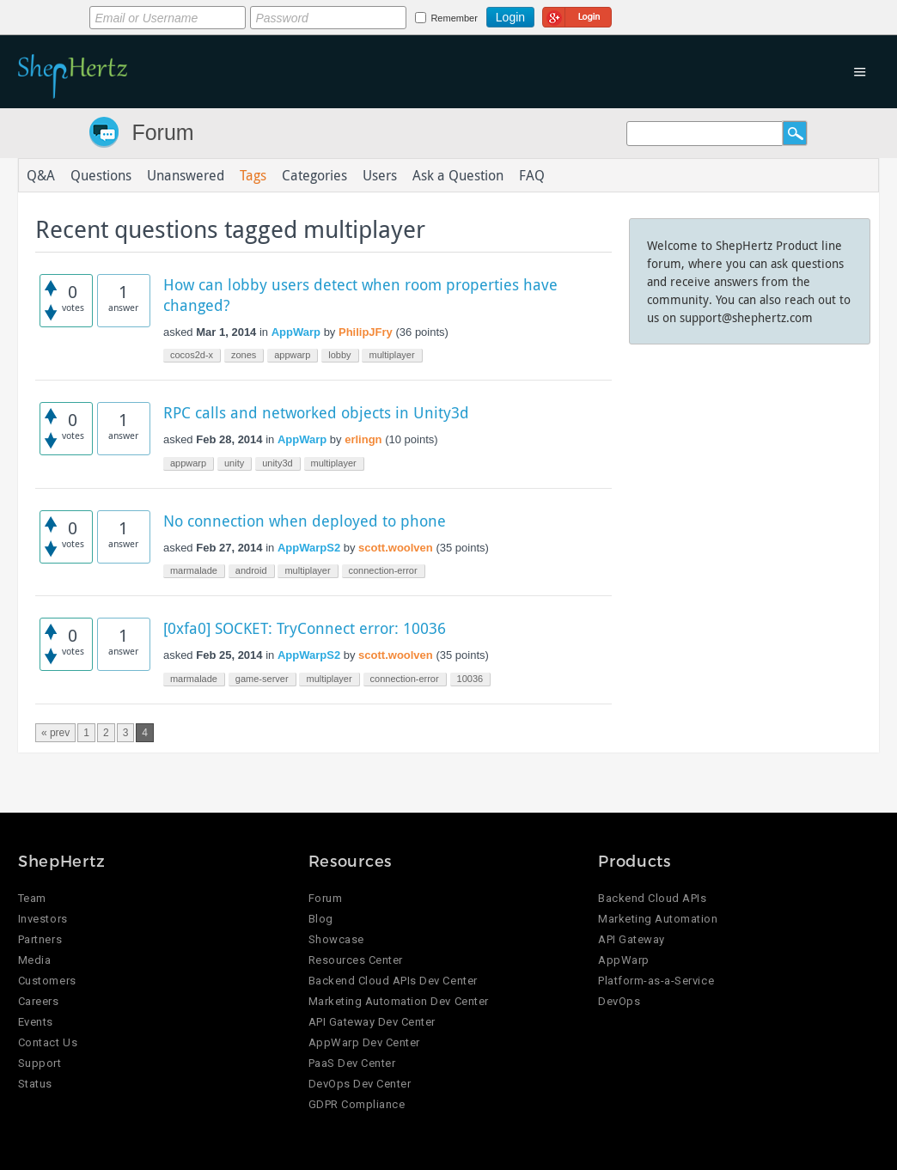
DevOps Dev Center (360, 1083)
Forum (162, 132)
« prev (55, 733)
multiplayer (391, 355)
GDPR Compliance (357, 1104)
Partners (40, 939)
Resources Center (355, 960)
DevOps (619, 1001)
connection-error (383, 570)
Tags (253, 175)
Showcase (336, 939)
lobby (339, 355)
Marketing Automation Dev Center (398, 1001)
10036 (470, 678)
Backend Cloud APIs (652, 898)
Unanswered (185, 175)
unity (234, 463)
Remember (453, 18)
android (251, 570)
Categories (314, 175)
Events (35, 1021)
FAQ (532, 175)
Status (35, 1083)
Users (380, 175)
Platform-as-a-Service (656, 980)
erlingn (363, 439)
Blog (320, 918)
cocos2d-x (191, 355)
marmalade (193, 570)
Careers (38, 1001)
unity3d (277, 463)
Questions (100, 175)
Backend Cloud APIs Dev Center (393, 980)
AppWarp (296, 332)
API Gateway (631, 939)
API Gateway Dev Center (372, 1021)
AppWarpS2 (309, 547)
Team (32, 898)
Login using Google (577, 15)
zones (243, 355)
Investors (43, 918)
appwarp (292, 355)
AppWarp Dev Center (364, 1042)
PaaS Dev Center (352, 1063)
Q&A (41, 175)
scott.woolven (395, 547)
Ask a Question (457, 175)
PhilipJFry (366, 332)
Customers (47, 980)
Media (35, 960)
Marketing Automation (657, 918)
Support (40, 1063)
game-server (262, 678)
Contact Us (47, 1042)
